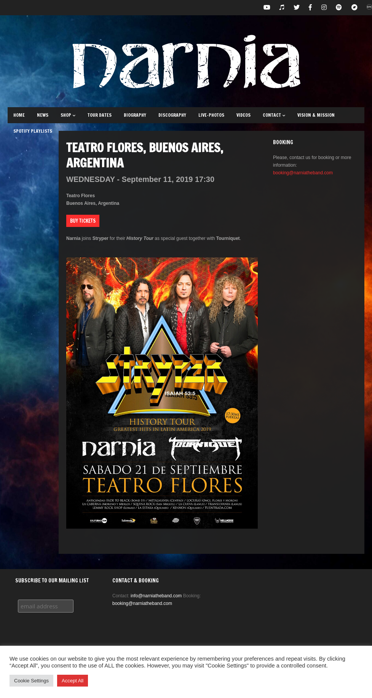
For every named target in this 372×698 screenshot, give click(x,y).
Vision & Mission (316, 115)
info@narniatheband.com (156, 595)
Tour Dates (100, 115)
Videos (243, 115)
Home (19, 115)
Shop (68, 115)
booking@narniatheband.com (303, 172)
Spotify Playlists (32, 131)
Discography (172, 115)
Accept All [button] (72, 681)
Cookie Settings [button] (31, 681)
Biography (135, 115)
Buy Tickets (83, 220)
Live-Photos (211, 115)
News (42, 115)
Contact (274, 115)
